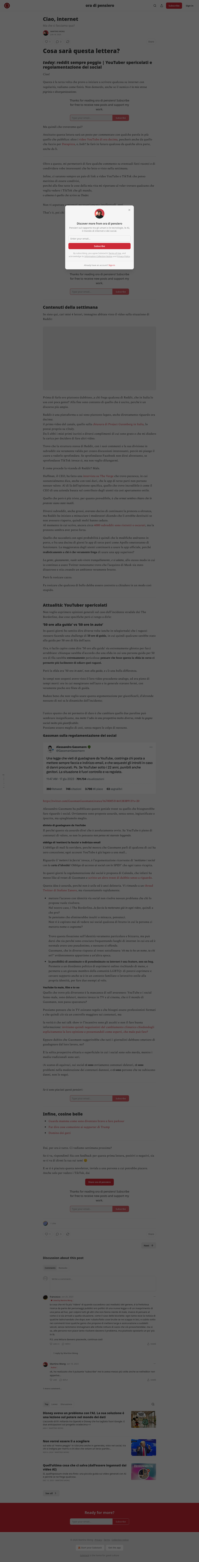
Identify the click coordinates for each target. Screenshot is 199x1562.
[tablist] (56, 1268)
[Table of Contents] (3, 781)
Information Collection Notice (98, 256)
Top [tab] (46, 1404)
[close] (129, 209)
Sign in (189, 5)
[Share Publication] (162, 5)
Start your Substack (90, 1547)
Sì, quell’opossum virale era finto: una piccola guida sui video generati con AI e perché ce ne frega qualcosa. (84, 1475)
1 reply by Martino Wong (65, 1353)
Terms (107, 1539)
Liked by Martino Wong (61, 1300)
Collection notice (120, 1539)
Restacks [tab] (63, 1267)
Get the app (114, 1547)
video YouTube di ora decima (98, 139)
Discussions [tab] (66, 1404)
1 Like (53, 1223)
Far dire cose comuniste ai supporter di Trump (79, 1127)
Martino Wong (57, 31)
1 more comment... (52, 1388)
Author (54, 1367)
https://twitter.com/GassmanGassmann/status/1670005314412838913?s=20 (91, 801)
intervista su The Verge (98, 476)
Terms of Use (115, 253)
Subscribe (174, 5)
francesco (55, 1296)
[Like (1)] (48, 42)
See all (51, 1493)
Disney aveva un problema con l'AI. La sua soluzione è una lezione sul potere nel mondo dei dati (83, 1415)
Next (149, 1245)
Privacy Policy (123, 256)
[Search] (155, 5)
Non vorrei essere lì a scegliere (66, 1441)
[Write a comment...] (103, 1283)
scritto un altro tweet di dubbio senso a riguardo (120, 878)
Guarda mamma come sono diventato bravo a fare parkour (86, 1121)
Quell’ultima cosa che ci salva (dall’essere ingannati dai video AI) (84, 1467)
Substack (84, 1555)
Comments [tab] (50, 1267)
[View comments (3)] (58, 42)
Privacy (98, 1539)
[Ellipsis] (154, 1296)
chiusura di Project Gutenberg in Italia (118, 424)
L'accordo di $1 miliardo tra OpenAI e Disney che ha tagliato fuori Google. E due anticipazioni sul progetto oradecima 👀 (84, 1423)
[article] (99, 1422)
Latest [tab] (54, 1404)
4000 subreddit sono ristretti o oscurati (119, 525)
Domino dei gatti (60, 1133)
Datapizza (68, 144)
